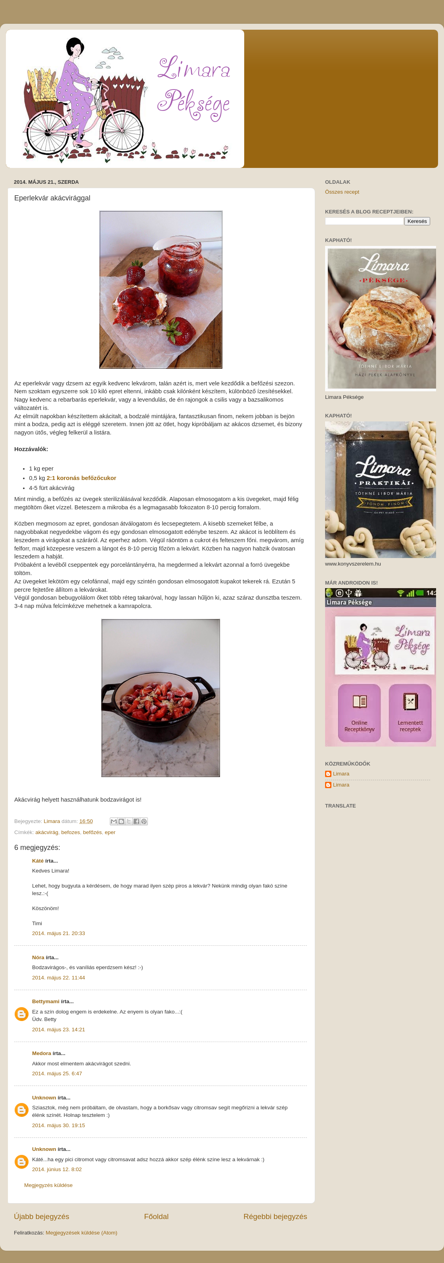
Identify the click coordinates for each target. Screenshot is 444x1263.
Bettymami (45, 1001)
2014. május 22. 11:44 (58, 978)
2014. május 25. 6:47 (57, 1073)
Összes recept (342, 192)
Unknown (44, 1098)
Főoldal (156, 1216)
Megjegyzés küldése (48, 1185)
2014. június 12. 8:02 (57, 1169)
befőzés (92, 832)
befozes (70, 832)
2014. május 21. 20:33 (58, 933)
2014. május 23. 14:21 (58, 1029)
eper (110, 832)
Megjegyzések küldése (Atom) (81, 1233)
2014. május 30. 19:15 (58, 1125)
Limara (341, 774)
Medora (41, 1053)
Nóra (38, 957)
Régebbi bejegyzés (275, 1216)
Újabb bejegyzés (41, 1216)
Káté (38, 861)
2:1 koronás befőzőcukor (82, 478)
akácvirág (46, 832)
